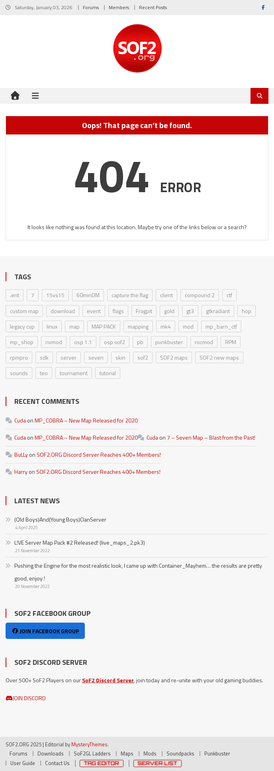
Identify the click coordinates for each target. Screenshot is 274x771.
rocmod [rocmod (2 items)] (204, 342)
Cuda (20, 420)
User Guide (22, 763)
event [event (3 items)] (94, 311)
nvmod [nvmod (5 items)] (53, 342)
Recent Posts (153, 7)
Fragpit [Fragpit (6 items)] (144, 311)
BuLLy (21, 454)
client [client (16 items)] (166, 295)
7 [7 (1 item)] (32, 295)
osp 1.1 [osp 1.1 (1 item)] (83, 342)
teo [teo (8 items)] (44, 373)
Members (119, 7)
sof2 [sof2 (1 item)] (142, 357)
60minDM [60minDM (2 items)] (88, 295)
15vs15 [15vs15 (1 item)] (55, 295)
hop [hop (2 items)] (246, 311)
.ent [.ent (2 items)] (14, 295)
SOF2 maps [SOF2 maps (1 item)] (174, 357)
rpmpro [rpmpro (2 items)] (19, 357)
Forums (91, 7)
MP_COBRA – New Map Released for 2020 (86, 420)
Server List (158, 763)
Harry (20, 471)
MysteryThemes (89, 744)
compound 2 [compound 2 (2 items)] (200, 295)
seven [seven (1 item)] (96, 357)
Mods (150, 753)
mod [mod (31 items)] (188, 326)
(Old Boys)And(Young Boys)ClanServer (60, 519)
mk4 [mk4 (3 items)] (165, 326)
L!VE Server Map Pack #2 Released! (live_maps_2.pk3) (79, 542)
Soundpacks (180, 753)
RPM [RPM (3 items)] (230, 342)
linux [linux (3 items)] (52, 326)
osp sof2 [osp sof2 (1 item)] (114, 342)
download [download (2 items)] (63, 311)
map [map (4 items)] (74, 326)
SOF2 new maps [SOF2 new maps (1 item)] (219, 357)
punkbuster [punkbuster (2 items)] (169, 342)
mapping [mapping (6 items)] (138, 326)
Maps (127, 753)
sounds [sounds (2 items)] (19, 373)
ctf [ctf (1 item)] (229, 295)
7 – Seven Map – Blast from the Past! (211, 437)
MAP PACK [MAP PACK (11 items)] (104, 326)
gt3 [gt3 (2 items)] (190, 311)
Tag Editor (101, 763)
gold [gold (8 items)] (169, 311)
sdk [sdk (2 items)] (44, 357)
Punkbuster (217, 753)
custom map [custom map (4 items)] (24, 311)
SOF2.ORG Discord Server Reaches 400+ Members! (99, 454)
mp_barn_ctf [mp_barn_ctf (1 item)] (221, 326)
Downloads (50, 753)
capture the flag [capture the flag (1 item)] (130, 295)
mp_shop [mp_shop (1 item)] (21, 342)
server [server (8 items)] (68, 357)
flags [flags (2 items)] (118, 311)
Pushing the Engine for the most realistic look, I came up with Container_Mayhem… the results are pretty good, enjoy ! (138, 571)
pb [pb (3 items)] (140, 342)
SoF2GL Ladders (92, 753)
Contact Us (57, 763)
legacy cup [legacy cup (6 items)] (22, 326)
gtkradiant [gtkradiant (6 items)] (218, 311)
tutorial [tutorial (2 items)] (108, 373)
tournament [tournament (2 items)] (74, 373)
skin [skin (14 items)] (120, 357)
